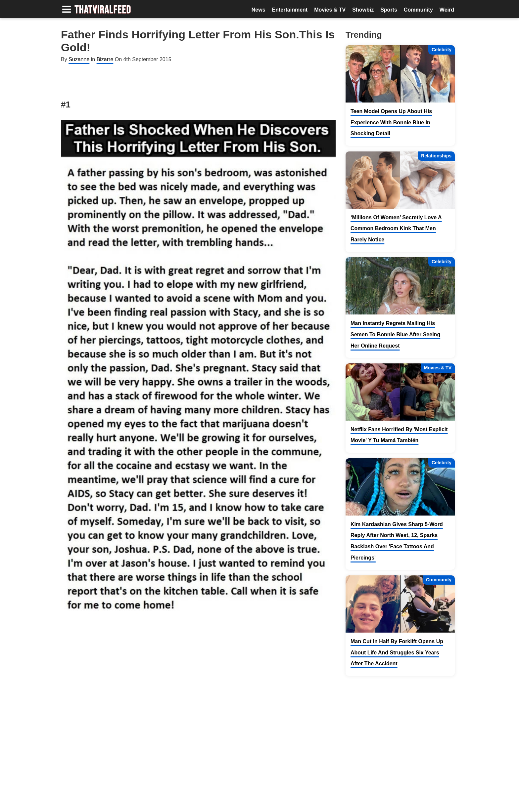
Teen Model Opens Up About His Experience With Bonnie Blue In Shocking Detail (391, 122)
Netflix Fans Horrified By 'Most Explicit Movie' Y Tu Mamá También (399, 435)
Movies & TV (330, 10)
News (258, 10)
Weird (447, 10)
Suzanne (79, 59)
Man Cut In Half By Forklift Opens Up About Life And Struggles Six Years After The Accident (397, 652)
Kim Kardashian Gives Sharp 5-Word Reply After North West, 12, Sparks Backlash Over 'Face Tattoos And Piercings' (397, 541)
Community (418, 10)
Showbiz (363, 10)
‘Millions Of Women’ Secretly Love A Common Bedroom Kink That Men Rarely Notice (396, 228)
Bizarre (105, 59)
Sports (388, 10)
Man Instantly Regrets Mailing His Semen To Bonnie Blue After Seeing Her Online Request (395, 334)
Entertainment (290, 10)
